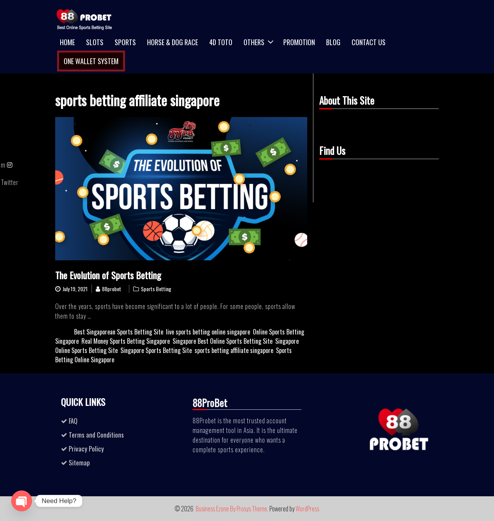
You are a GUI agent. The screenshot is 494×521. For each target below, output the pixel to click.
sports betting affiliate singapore (234, 350)
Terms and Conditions (96, 435)
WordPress (307, 508)
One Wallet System (91, 61)
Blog (333, 42)
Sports (125, 42)
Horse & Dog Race (172, 42)
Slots (94, 42)
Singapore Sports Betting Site (156, 350)
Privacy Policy (86, 448)
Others (254, 42)
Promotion (299, 42)
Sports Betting (156, 289)
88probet (111, 289)
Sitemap (79, 462)
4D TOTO (220, 42)
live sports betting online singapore (208, 331)
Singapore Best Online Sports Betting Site (222, 341)
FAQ (73, 421)
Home (67, 42)
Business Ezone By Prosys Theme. (232, 508)
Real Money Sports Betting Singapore (125, 341)
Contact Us (369, 42)
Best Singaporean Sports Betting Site (118, 331)
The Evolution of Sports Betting (108, 275)
